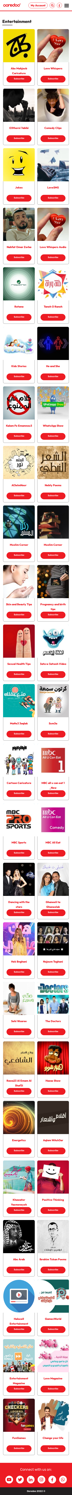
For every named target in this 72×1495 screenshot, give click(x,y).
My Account (38, 5)
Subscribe (19, 78)
